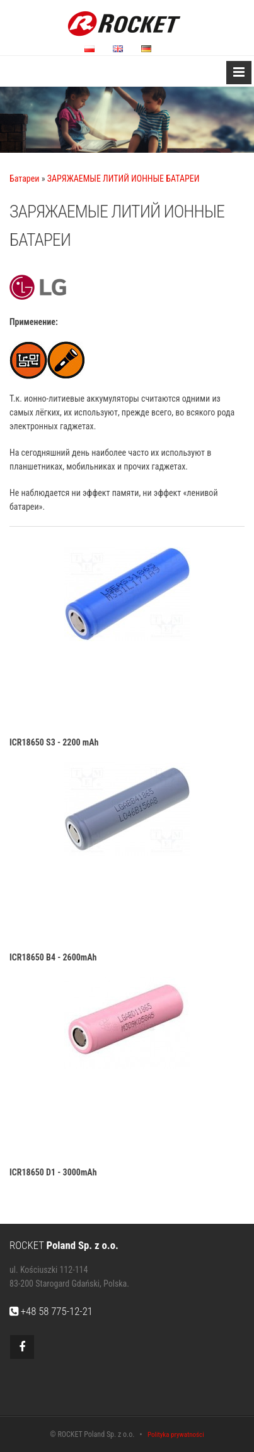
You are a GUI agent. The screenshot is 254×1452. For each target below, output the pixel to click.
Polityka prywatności (175, 1435)
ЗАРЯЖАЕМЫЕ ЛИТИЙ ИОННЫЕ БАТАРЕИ (123, 178)
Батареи (24, 178)
